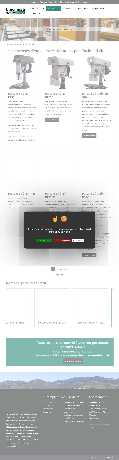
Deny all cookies (62, 241)
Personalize (78, 241)
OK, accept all (44, 241)
